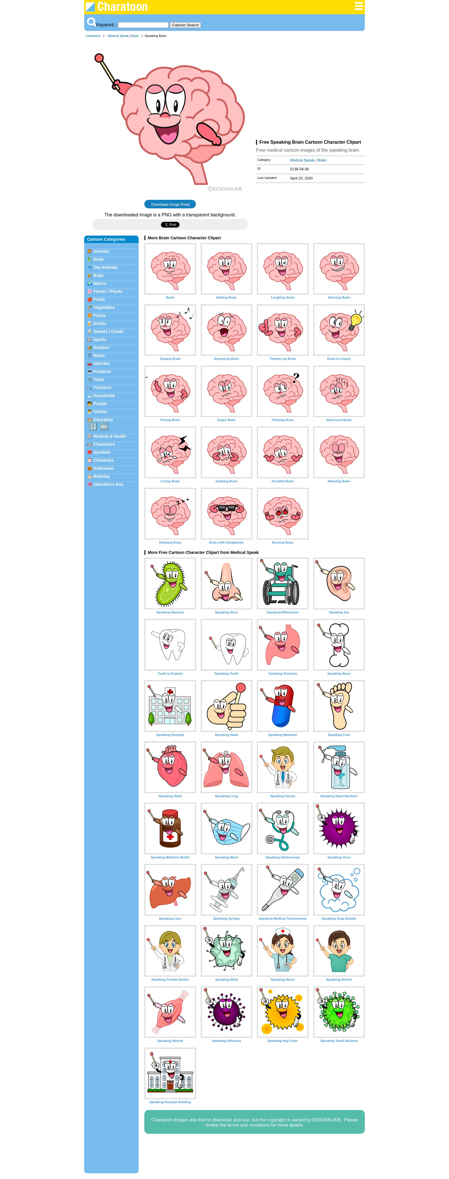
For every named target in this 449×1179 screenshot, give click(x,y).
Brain (135, 35)
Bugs (98, 275)
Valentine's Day (108, 484)
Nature (100, 283)
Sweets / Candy (108, 331)
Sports (100, 339)
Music (99, 355)
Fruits (99, 299)
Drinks (99, 323)
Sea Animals (105, 267)
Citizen (100, 411)
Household (104, 395)
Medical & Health (109, 436)
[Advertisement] (310, 90)
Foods (99, 315)
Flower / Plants (108, 291)
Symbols (102, 452)
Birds (98, 259)
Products (102, 371)
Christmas (103, 460)
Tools (98, 379)
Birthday (101, 476)
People (100, 403)
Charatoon (93, 35)
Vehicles (101, 363)
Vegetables (104, 307)
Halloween (103, 468)
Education (103, 419)
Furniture (102, 387)
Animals (101, 251)
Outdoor (101, 347)
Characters (104, 444)
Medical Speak (118, 35)
